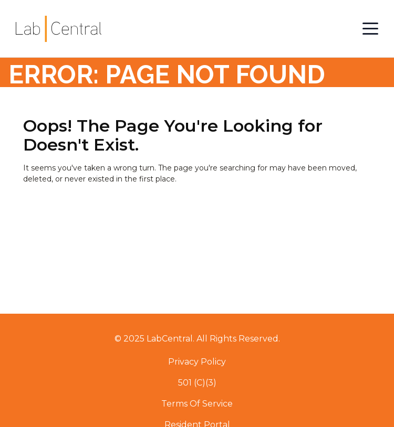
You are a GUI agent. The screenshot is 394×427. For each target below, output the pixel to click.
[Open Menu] (370, 29)
